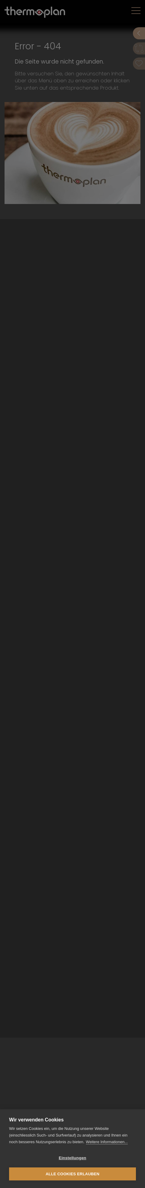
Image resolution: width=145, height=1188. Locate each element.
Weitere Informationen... (107, 1142)
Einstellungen (72, 1158)
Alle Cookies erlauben (73, 1174)
